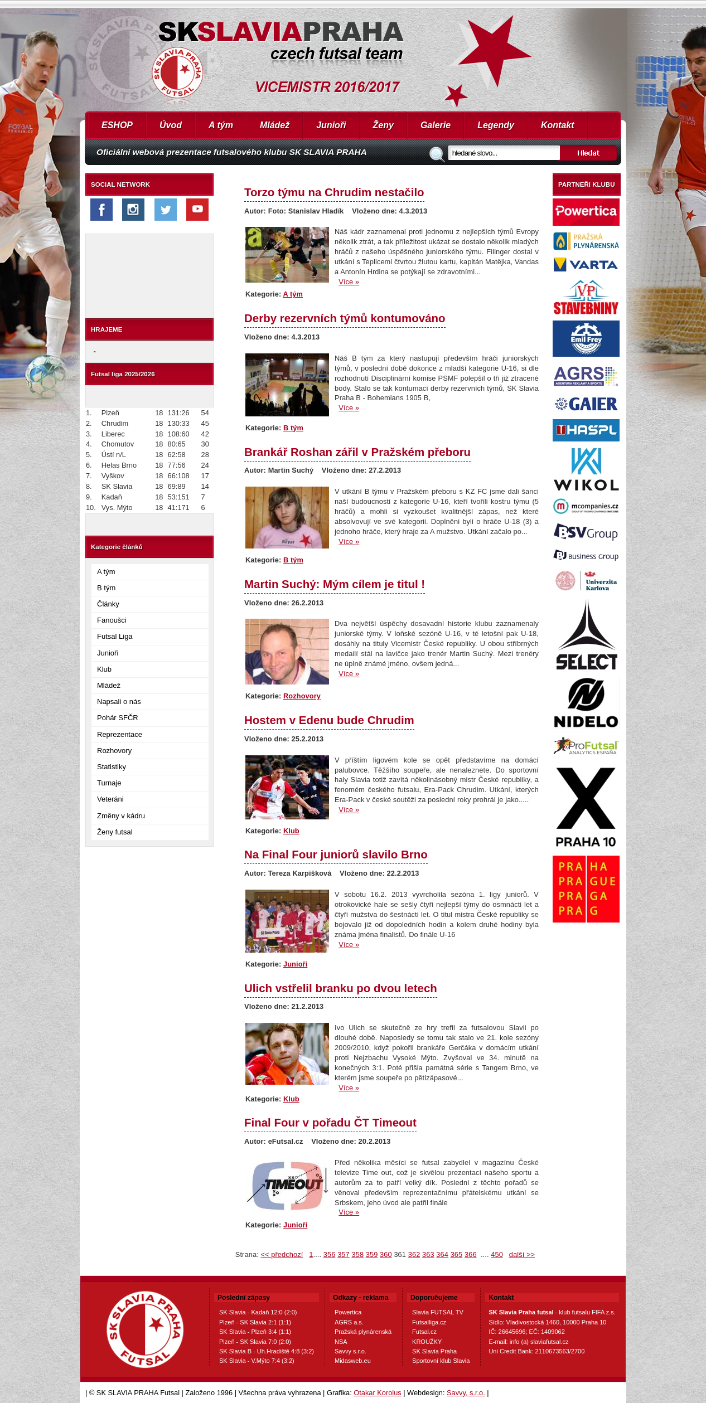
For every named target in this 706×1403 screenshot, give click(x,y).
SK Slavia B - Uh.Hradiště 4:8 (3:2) (266, 1351)
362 (414, 1254)
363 (428, 1254)
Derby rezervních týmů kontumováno (345, 318)
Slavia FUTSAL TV (437, 1312)
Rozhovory (114, 750)
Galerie (435, 125)
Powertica (348, 1312)
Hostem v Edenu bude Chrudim (329, 719)
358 (357, 1254)
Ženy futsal (115, 832)
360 (386, 1254)
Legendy (495, 125)
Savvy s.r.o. (350, 1351)
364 (442, 1254)
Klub (104, 669)
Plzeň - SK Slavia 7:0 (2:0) (255, 1341)
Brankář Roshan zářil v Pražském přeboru (357, 451)
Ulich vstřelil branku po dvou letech (340, 988)
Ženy (383, 125)
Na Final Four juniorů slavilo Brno (336, 854)
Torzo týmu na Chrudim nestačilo (334, 192)
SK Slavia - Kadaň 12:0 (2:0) (258, 1312)
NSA (341, 1341)
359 (372, 1254)
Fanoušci (112, 620)
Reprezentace (119, 734)
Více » (349, 282)
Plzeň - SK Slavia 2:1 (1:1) (255, 1322)
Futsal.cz (424, 1331)
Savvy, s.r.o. (466, 1393)
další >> (522, 1254)
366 (471, 1254)
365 (457, 1254)
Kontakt (557, 125)
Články (108, 604)
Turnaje (109, 783)
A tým (221, 125)
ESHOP (117, 125)
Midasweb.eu (353, 1360)
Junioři (331, 125)
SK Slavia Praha (434, 1351)
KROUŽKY (427, 1341)
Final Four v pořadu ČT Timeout (330, 1122)
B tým (106, 588)
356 (329, 1254)
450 (497, 1254)
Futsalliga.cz (429, 1322)
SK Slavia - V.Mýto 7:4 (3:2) (256, 1360)
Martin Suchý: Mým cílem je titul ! (334, 583)
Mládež (274, 125)
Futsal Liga (115, 636)
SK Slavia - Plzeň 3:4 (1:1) (255, 1331)
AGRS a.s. (349, 1322)
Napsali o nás (119, 701)
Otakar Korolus (377, 1393)
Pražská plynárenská (363, 1331)
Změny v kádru (121, 816)
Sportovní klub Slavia (441, 1360)
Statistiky (111, 767)
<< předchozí (281, 1254)
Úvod (170, 125)
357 (343, 1254)
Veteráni (110, 799)
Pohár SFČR (117, 717)
